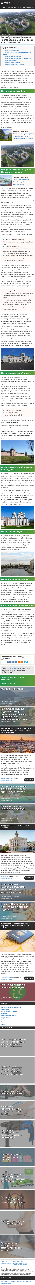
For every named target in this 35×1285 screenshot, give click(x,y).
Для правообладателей (20, 1264)
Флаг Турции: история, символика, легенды (13, 986)
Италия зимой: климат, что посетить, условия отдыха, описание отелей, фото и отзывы (16, 730)
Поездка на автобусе (11, 60)
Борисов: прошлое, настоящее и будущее (13, 807)
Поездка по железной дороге (13, 56)
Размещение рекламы (20, 1263)
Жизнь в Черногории (12, 689)
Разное (3, 1022)
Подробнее (29, 779)
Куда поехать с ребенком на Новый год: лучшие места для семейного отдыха (16, 926)
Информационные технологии (11, 1007)
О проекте (4, 1261)
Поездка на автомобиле (12, 50)
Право (3, 1024)
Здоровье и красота (7, 1020)
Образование (5, 1018)
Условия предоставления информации (12, 1281)
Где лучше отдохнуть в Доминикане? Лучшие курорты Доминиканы (14, 789)
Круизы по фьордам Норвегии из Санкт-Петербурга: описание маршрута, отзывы (23, 136)
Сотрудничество (18, 1261)
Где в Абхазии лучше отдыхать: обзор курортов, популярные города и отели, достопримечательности (14, 714)
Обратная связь (6, 1263)
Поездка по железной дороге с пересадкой (18, 58)
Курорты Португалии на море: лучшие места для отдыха (14, 907)
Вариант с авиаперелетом (13, 62)
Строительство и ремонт (9, 1011)
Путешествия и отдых (6, 703)
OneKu (7, 3)
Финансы (4, 1013)
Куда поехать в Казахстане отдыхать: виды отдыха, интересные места (13, 888)
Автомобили (5, 1009)
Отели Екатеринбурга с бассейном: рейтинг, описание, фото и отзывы (24, 182)
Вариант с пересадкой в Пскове (14, 64)
